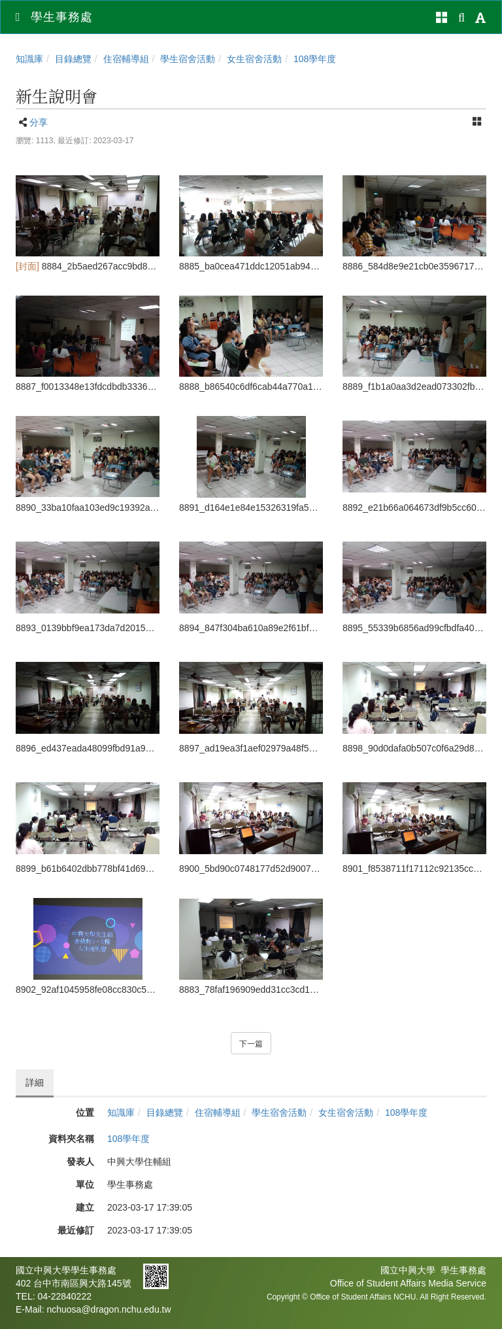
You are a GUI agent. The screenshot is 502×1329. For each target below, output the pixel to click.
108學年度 (314, 59)
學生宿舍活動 (187, 59)
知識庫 (29, 59)
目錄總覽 (73, 59)
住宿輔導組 (126, 59)
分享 (38, 122)
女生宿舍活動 (254, 59)
